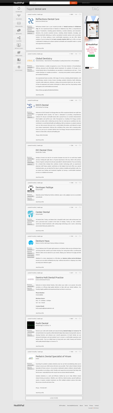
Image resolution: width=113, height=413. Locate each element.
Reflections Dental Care (47, 19)
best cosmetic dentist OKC (61, 39)
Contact (97, 405)
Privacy (91, 405)
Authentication (86, 2)
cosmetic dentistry (31, 31)
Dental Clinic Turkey (42, 219)
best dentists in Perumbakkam (72, 66)
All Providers (62, 405)
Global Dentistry (44, 58)
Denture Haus (42, 241)
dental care (30, 33)
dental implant (31, 255)
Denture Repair (31, 257)
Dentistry (30, 27)
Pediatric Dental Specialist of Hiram (53, 356)
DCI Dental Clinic (44, 150)
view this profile (40, 48)
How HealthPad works (72, 405)
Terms (86, 405)
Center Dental (43, 212)
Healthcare (30, 113)
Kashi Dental (42, 323)
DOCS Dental (42, 105)
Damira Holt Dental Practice (49, 277)
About (81, 405)
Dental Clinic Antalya (44, 164)
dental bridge (30, 162)
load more (54, 398)
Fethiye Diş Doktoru (49, 195)
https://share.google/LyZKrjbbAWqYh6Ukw (47, 90)
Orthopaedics (31, 332)
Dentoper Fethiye (44, 187)
